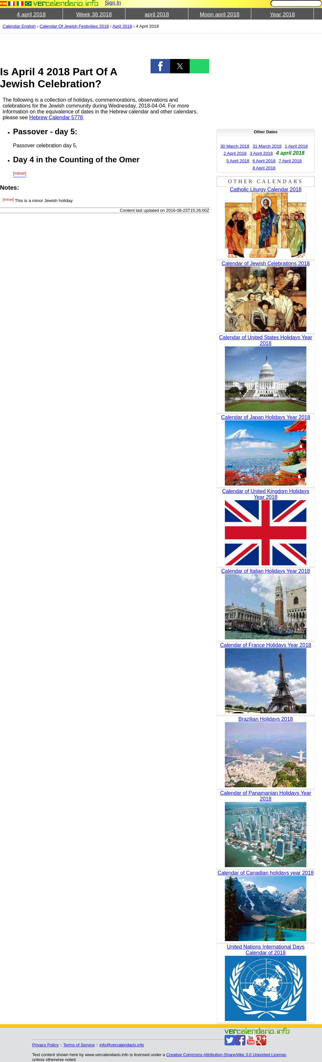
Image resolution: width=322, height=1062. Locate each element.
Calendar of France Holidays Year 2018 (265, 645)
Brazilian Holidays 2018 (265, 719)
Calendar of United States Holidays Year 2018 (265, 340)
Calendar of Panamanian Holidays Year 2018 (265, 796)
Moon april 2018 (220, 14)
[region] (104, 46)
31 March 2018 (267, 146)
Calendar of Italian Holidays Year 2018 (265, 571)
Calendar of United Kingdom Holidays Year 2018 (265, 494)
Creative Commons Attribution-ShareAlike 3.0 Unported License (226, 1054)
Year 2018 (282, 14)
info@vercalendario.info (121, 1044)
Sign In (113, 3)
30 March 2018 (234, 146)
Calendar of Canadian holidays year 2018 (266, 873)
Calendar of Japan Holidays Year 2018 (265, 417)
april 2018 (157, 14)
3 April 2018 (261, 153)
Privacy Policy (45, 1044)
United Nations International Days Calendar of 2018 (265, 949)
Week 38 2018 (94, 14)
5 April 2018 (237, 160)
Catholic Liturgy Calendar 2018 (265, 189)
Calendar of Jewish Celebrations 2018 (266, 263)
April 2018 (122, 26)
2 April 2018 (235, 153)
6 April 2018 (264, 160)
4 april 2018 (31, 14)
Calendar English (19, 26)
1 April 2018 (296, 146)
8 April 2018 (264, 168)
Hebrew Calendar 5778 (56, 117)
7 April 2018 (290, 160)
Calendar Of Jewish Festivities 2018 (74, 26)
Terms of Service (79, 1044)
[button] (160, 66)
